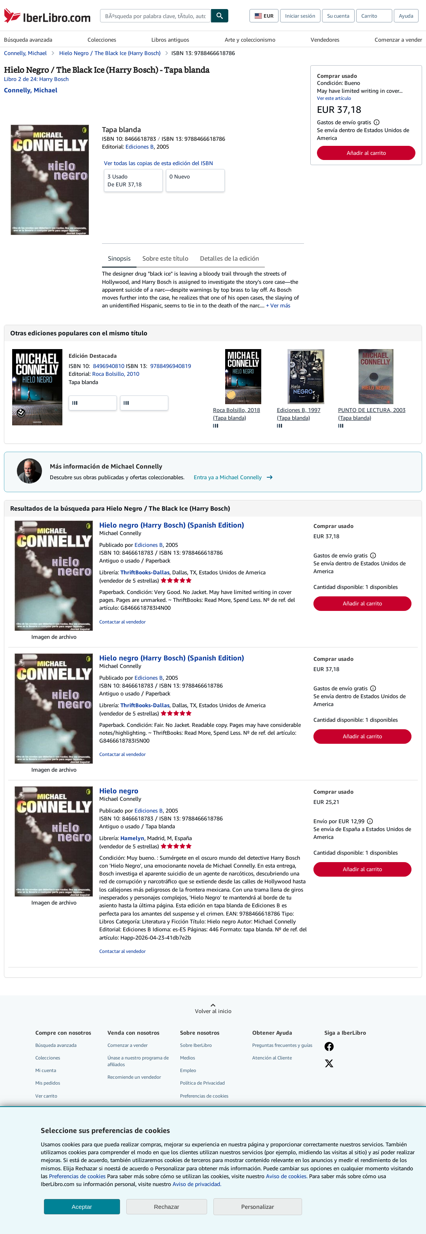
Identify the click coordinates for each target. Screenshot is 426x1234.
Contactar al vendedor (122, 622)
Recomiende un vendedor (134, 1077)
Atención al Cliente (272, 1058)
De (133, 180)
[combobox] (155, 15)
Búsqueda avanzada (28, 39)
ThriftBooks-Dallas (144, 572)
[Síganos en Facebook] (329, 1047)
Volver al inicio (213, 1011)
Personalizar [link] (257, 1206)
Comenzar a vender (398, 39)
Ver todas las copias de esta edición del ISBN (158, 163)
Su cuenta (338, 16)
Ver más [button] (280, 305)
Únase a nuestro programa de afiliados (138, 1061)
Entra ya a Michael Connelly (234, 477)
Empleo (188, 1070)
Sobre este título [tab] (165, 258)
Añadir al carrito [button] (366, 152)
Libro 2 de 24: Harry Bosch (36, 78)
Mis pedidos (47, 1083)
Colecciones (101, 39)
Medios (187, 1058)
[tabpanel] (203, 289)
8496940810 (109, 365)
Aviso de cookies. (287, 1176)
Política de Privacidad (202, 1083)
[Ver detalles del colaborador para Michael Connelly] (30, 90)
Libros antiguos (170, 39)
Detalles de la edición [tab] (229, 258)
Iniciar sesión (300, 16)
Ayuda (406, 16)
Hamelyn (132, 838)
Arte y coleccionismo (250, 39)
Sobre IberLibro (196, 1045)
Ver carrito (46, 1096)
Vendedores (325, 39)
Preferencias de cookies (77, 1176)
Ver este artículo (334, 98)
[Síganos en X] (329, 1064)
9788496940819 (170, 365)
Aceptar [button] (82, 1206)
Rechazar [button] (166, 1206)
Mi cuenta (45, 1070)
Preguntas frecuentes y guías (282, 1045)
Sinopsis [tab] (119, 258)
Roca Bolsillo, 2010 (115, 373)
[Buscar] (219, 15)
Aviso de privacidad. (197, 1184)
